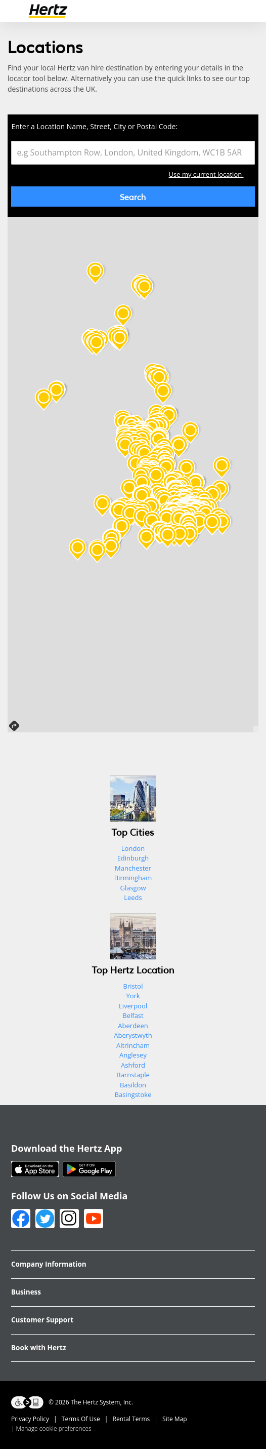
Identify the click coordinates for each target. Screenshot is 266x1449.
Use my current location (212, 175)
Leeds (133, 897)
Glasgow (133, 887)
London (133, 848)
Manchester (133, 868)
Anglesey (133, 1055)
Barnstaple (133, 1074)
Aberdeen (133, 1025)
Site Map (174, 1419)
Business (26, 1292)
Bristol (133, 986)
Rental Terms (131, 1419)
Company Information (48, 1264)
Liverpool (133, 1005)
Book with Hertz (38, 1347)
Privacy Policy (30, 1419)
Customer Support (42, 1319)
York (133, 995)
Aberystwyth (133, 1035)
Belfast (132, 1015)
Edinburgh (133, 858)
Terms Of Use (81, 1419)
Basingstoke (133, 1094)
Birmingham (133, 877)
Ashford (133, 1065)
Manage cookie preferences (54, 1428)
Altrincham (133, 1045)
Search (133, 196)
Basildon (133, 1084)
